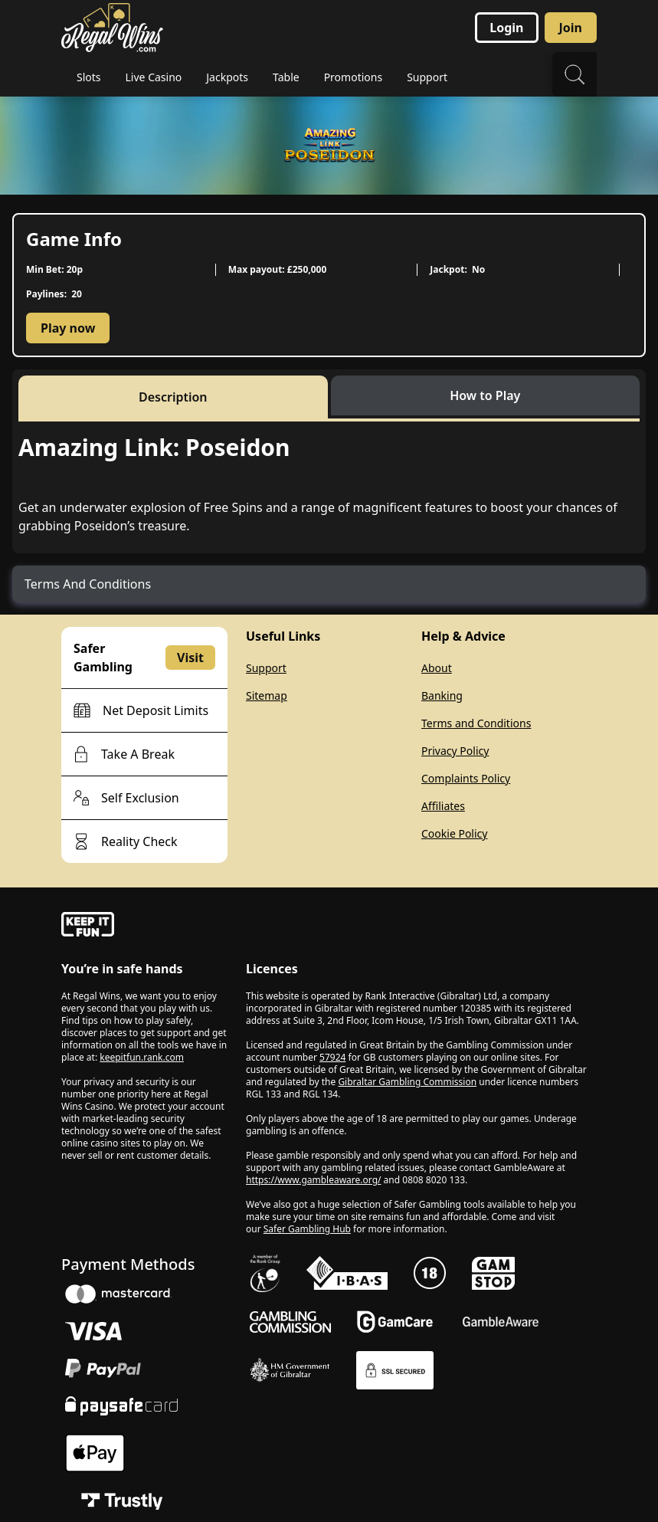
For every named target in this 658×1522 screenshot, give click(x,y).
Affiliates (443, 806)
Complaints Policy (465, 778)
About (436, 668)
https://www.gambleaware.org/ (313, 1179)
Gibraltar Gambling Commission (407, 1081)
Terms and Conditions (476, 723)
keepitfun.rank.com (142, 1057)
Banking (442, 695)
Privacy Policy (455, 750)
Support (266, 668)
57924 (332, 1057)
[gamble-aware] (144, 926)
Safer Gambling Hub (307, 1228)
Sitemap (266, 695)
